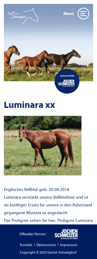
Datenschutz (46, 245)
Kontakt (26, 245)
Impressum (68, 245)
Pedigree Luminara (75, 220)
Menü (76, 13)
